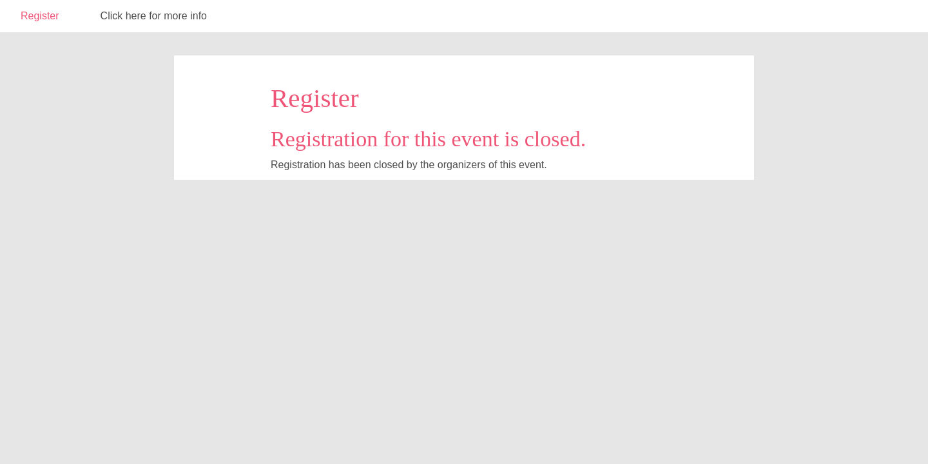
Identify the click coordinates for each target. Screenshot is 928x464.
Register (40, 15)
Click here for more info (154, 15)
